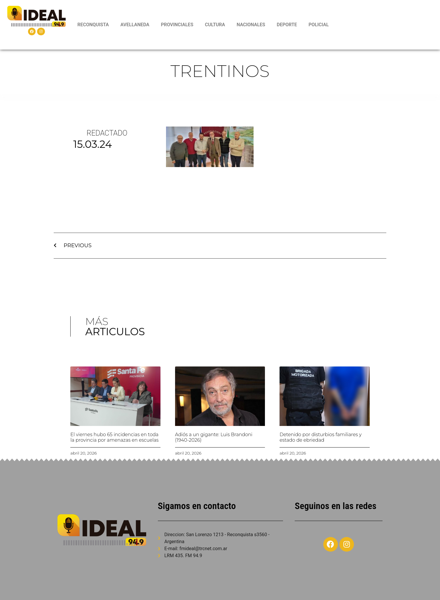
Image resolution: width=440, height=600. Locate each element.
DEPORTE (287, 24)
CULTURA (215, 24)
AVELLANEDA (135, 24)
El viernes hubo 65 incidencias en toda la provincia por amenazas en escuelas (114, 437)
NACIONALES (251, 24)
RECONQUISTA (93, 24)
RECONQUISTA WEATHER (386, 25)
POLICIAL (319, 24)
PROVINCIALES (177, 24)
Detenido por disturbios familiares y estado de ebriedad (321, 437)
